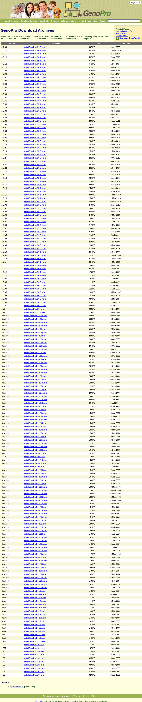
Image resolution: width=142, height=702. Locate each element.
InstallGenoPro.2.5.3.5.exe (35, 121)
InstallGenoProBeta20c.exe (35, 322)
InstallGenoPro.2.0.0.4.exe (35, 295)
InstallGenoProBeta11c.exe (35, 544)
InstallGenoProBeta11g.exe (35, 530)
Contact (86, 696)
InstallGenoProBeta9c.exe (35, 601)
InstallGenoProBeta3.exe (34, 635)
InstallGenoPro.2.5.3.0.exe (35, 138)
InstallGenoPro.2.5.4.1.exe (35, 101)
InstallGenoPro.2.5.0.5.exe (35, 215)
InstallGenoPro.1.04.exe (34, 671)
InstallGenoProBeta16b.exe (35, 423)
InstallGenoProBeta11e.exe (35, 537)
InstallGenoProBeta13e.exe (35, 487)
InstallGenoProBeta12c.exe (35, 517)
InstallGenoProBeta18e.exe (35, 363)
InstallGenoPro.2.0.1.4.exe (35, 262)
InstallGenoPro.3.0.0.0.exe (35, 97)
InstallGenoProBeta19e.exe (35, 339)
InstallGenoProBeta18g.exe (35, 356)
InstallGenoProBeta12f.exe (35, 507)
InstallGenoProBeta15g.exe (35, 433)
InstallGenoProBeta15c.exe (35, 447)
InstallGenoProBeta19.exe (35, 353)
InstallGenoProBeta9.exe (34, 591)
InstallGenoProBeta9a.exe (35, 608)
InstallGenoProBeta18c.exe (35, 369)
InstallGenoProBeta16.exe (35, 426)
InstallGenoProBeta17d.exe (35, 396)
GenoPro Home (11, 21)
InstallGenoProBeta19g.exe (35, 332)
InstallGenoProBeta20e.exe (35, 316)
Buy (95, 21)
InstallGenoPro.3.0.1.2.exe (35, 60)
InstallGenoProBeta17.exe (35, 406)
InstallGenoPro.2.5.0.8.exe (35, 205)
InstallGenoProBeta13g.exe (35, 480)
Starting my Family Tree (81, 21)
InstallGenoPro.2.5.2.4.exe (35, 158)
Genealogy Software (59, 21)
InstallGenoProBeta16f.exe (35, 410)
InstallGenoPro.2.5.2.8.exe (35, 144)
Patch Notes (121, 33)
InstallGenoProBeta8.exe (34, 611)
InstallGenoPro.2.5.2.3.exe (35, 161)
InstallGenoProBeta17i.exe (35, 379)
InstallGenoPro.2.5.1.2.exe (35, 191)
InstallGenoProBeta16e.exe (35, 413)
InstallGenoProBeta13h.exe (35, 477)
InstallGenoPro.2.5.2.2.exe (35, 164)
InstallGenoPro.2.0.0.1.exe (35, 306)
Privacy (77, 696)
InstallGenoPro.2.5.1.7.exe (35, 175)
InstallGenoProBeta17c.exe (35, 400)
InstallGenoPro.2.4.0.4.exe (35, 238)
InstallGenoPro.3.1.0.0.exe (35, 47)
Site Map (95, 696)
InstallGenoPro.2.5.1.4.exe (35, 185)
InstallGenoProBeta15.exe (35, 453)
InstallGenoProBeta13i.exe (35, 473)
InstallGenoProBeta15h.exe (35, 430)
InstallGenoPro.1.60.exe (34, 658)
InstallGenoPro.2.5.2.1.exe (35, 168)
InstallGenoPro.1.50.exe (34, 668)
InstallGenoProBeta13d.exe (35, 490)
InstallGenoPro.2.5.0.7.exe (35, 208)
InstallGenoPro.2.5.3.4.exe (35, 124)
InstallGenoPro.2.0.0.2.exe (35, 302)
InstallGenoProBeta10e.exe (35, 577)
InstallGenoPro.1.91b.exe (34, 641)
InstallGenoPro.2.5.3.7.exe (35, 114)
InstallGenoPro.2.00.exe (34, 309)
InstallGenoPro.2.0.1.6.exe (35, 252)
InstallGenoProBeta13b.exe (35, 497)
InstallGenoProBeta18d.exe (35, 366)
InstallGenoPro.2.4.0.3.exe (35, 242)
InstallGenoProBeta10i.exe (35, 567)
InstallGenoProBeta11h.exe (35, 527)
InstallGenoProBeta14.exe (35, 463)
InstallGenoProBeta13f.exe (35, 483)
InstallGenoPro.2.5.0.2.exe (35, 225)
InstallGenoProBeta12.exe (35, 524)
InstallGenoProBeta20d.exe (35, 319)
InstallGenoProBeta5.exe (34, 628)
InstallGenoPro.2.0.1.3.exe (35, 265)
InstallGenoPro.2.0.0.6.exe (35, 289)
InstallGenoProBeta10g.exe (35, 571)
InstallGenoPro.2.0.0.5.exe (35, 292)
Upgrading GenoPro (124, 31)
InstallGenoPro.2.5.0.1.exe (35, 228)
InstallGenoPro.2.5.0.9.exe (35, 201)
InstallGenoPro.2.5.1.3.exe (35, 188)
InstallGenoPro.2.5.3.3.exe (35, 128)
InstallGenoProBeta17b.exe (35, 403)
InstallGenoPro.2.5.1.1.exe (35, 195)
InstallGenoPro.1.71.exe (34, 655)
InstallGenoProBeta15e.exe (35, 440)
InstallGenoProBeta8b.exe (35, 618)
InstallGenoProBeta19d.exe (35, 342)
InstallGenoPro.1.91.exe (34, 645)
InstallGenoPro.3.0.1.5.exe (35, 50)
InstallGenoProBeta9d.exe (35, 598)
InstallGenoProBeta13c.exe (35, 494)
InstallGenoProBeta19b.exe (35, 349)
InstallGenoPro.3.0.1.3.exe (35, 57)
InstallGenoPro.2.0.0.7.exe (35, 285)
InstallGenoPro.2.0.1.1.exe (35, 272)
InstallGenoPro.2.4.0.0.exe (35, 255)
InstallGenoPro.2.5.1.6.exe (35, 178)
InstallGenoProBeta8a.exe (35, 614)
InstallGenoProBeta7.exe (34, 621)
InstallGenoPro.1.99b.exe (34, 457)
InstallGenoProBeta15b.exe (35, 450)
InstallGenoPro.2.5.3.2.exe (35, 131)
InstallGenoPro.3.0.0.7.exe (35, 77)
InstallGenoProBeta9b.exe (35, 604)
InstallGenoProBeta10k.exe (35, 561)
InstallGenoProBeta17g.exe (35, 386)
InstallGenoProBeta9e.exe (35, 594)
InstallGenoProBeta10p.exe (35, 554)
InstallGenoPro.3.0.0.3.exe (35, 91)
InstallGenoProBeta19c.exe (35, 346)
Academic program (51, 696)
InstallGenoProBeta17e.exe (35, 393)
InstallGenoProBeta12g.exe (35, 504)
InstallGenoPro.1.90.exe (34, 651)
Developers (66, 696)
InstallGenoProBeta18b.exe (35, 373)
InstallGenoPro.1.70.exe (34, 661)
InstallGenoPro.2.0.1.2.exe (35, 269)
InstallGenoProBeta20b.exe (35, 326)
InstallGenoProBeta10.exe (35, 557)
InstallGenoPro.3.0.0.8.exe (35, 74)
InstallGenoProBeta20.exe (35, 329)
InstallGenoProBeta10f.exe (35, 574)
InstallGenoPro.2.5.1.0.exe (35, 198)
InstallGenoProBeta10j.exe (35, 564)
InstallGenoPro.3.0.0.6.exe (35, 81)
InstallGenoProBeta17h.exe (35, 383)
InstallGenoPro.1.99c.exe (34, 312)
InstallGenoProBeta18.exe (35, 376)
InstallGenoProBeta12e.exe (35, 510)
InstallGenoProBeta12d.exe (35, 514)
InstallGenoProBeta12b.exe (35, 520)
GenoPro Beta (122, 35)
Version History (16, 687)
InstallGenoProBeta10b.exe (35, 588)
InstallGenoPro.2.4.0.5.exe (35, 235)
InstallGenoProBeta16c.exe (35, 420)
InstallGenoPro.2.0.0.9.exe (35, 279)
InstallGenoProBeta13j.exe (35, 470)
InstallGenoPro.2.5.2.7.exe (35, 148)
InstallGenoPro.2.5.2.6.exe (35, 151)
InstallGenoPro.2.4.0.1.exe (35, 248)
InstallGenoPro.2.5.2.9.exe (35, 141)
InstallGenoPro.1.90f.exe (34, 648)
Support (102, 21)
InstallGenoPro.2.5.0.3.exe (35, 222)
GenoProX (44, 21)
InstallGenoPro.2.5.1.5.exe (35, 181)
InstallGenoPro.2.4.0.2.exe (35, 245)
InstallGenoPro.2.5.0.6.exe (35, 211)
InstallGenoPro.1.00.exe (34, 675)
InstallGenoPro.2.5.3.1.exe (35, 134)
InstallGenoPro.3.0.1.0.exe (35, 67)
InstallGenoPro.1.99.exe (34, 467)
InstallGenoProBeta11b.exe (35, 547)
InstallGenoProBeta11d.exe (35, 541)
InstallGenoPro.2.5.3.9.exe (35, 107)
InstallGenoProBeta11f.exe (35, 534)
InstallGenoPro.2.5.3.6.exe (35, 117)
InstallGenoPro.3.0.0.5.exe (35, 84)
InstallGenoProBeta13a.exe (35, 500)
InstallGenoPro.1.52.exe (34, 665)
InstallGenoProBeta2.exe (34, 638)
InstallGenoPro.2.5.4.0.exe (35, 104)
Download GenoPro (28, 21)
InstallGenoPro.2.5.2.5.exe (35, 154)
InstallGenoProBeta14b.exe (35, 460)
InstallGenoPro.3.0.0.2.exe (35, 94)
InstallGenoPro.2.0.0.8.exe (35, 282)
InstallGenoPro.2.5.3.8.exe (35, 111)
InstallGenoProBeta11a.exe (35, 551)
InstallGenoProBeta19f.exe (35, 336)
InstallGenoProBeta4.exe (34, 631)
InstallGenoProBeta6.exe (34, 624)
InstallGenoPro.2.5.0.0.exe (35, 232)
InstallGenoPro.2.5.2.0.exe (35, 171)
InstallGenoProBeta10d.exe (35, 581)
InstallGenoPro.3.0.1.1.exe (35, 64)
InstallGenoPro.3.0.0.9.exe (35, 70)
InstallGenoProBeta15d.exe (35, 443)
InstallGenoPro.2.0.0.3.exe (35, 299)
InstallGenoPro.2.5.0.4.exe (35, 218)
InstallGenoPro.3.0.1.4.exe (35, 54)
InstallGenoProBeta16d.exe (35, 416)
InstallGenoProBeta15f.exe (35, 436)
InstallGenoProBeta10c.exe (35, 584)
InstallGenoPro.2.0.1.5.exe (35, 259)
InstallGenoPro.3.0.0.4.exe (35, 87)
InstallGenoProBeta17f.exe (35, 389)
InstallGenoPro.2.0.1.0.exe (35, 275)
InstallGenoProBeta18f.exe (35, 359)
